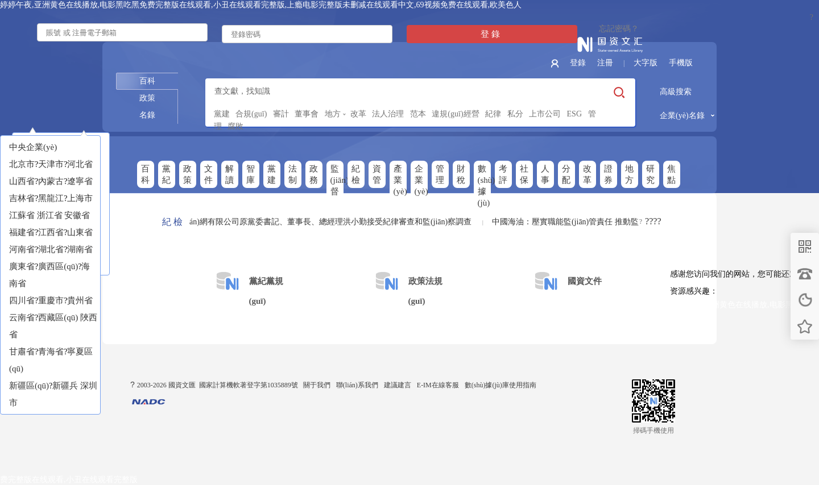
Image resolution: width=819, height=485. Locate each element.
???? (653, 222)
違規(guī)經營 (455, 114)
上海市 (80, 198)
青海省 (51, 351)
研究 (650, 174)
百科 (147, 81)
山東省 (80, 232)
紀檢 (355, 174)
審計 (281, 114)
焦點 (671, 174)
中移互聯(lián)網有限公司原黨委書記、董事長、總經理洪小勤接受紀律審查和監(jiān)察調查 (312, 222)
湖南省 (80, 249)
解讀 (229, 174)
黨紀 (166, 174)
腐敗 (235, 126)
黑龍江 (51, 198)
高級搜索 (676, 91)
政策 (147, 98)
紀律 (493, 114)
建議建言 (397, 385)
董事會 (306, 114)
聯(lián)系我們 (357, 385)
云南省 (22, 317)
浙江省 (50, 215)
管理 (440, 174)
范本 (418, 114)
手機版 (681, 62)
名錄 (147, 115)
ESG (574, 114)
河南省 (22, 249)
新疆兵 (65, 385)
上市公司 (545, 114)
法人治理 (388, 114)
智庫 (250, 174)
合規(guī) (251, 114)
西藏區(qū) (58, 317)
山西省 (22, 181)
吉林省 (22, 198)
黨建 (222, 114)
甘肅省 (22, 351)
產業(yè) (400, 180)
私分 (515, 114)
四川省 (22, 300)
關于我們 (316, 385)
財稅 (461, 174)
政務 (313, 174)
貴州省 (80, 300)
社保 (524, 174)
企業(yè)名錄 (682, 115)
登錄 (578, 62)
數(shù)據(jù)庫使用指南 (500, 385)
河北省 (80, 164)
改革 (358, 114)
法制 (292, 174)
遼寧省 (80, 181)
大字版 (645, 62)
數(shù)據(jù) (484, 185)
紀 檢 (172, 222)
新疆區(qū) (29, 385)
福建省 (22, 232)
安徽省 (77, 215)
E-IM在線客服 (438, 385)
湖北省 (51, 249)
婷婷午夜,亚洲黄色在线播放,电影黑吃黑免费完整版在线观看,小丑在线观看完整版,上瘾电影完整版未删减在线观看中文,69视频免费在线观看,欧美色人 (261, 5)
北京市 (22, 164)
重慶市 (51, 300)
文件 (208, 174)
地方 (333, 114)
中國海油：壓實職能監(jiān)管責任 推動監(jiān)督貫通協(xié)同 (603, 222)
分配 (566, 174)
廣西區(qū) (58, 266)
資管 (377, 174)
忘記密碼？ (619, 28)
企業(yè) (421, 180)
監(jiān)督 (337, 180)
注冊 (605, 62)
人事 (545, 174)
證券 (608, 174)
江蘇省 (22, 215)
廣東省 (22, 266)
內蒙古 (51, 181)
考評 (503, 174)
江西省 (51, 232)
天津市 (51, 164)
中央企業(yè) (33, 147)
